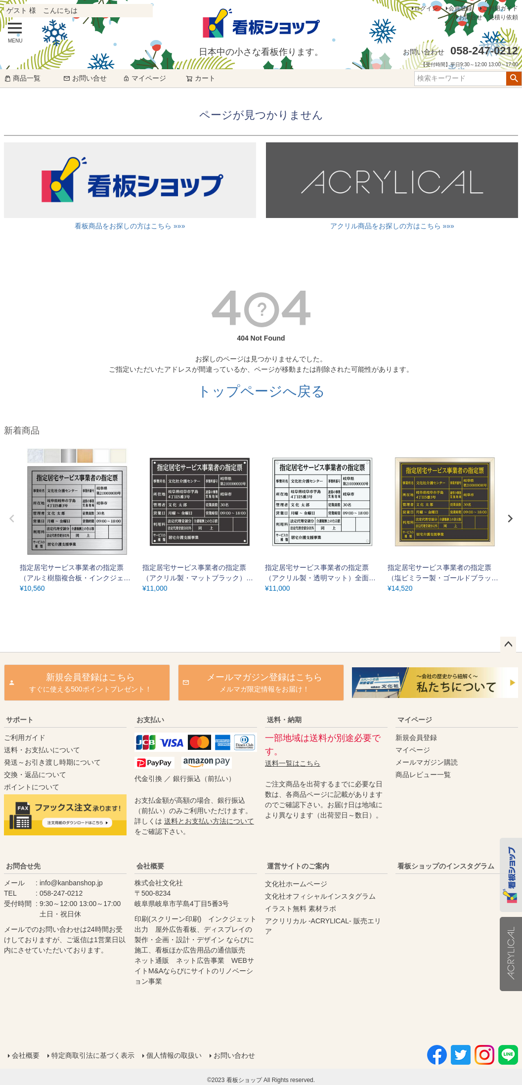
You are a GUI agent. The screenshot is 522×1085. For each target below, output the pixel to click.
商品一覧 (22, 78)
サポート (20, 720)
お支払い (150, 720)
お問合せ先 (23, 866)
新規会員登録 (416, 737)
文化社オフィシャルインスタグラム (320, 896)
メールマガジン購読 (426, 762)
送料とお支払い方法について (209, 821)
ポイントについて (31, 787)
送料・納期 (284, 720)
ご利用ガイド (500, 8)
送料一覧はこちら (292, 763)
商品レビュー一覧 (423, 775)
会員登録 (460, 8)
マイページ (144, 78)
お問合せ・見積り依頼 (488, 17)
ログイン (426, 8)
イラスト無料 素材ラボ (300, 908)
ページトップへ (508, 644)
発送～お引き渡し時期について (52, 762)
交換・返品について (35, 775)
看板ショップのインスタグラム (445, 866)
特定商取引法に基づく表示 (92, 1055)
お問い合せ (85, 78)
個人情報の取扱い (174, 1055)
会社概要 (150, 866)
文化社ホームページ (296, 884)
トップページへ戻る (261, 391)
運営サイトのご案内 (298, 866)
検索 (514, 79)
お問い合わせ (234, 1055)
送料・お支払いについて (42, 750)
